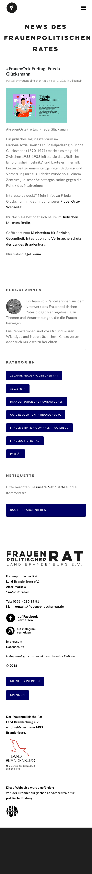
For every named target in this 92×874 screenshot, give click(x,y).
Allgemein (76, 80)
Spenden (17, 695)
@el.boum (33, 254)
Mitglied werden (25, 681)
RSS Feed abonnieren (28, 510)
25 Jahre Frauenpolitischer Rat (34, 375)
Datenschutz (15, 647)
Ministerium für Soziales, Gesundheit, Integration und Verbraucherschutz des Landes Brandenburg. (43, 238)
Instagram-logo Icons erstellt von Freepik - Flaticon (40, 656)
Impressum (14, 641)
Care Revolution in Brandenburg (35, 415)
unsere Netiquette (50, 487)
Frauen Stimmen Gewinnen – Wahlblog (39, 428)
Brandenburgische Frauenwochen (36, 402)
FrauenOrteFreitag (25, 441)
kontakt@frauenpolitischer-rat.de (39, 606)
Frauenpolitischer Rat (32, 80)
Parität (15, 454)
